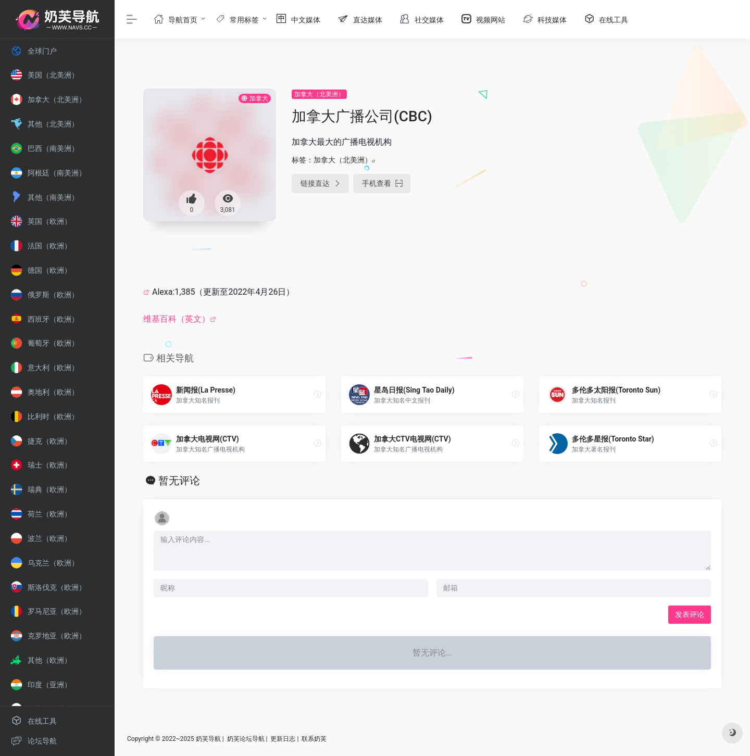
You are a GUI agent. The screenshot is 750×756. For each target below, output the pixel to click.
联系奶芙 (314, 738)
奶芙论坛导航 (246, 738)
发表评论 (689, 614)
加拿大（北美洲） (319, 94)
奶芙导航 (208, 738)
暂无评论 (179, 480)
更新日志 (282, 738)
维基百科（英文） (176, 319)
